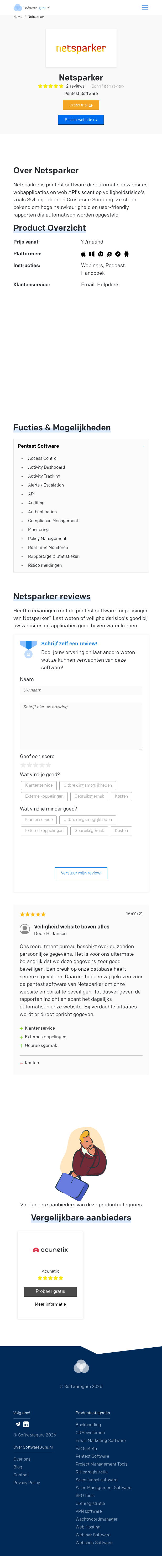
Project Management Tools (101, 1464)
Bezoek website (81, 120)
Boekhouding (88, 1425)
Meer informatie (50, 1305)
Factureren (86, 1449)
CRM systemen (90, 1433)
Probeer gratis (50, 1291)
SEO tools (85, 1496)
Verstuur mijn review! (81, 873)
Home (17, 17)
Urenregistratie (90, 1504)
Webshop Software (94, 1543)
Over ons (21, 1459)
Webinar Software (93, 1535)
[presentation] (81, 851)
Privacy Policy (26, 1483)
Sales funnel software (96, 1480)
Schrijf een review (107, 86)
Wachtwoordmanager (97, 1519)
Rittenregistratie (92, 1472)
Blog (17, 1467)
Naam (27, 679)
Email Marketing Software (101, 1441)
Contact (21, 1475)
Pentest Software (92, 1457)
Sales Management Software (104, 1488)
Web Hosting (88, 1527)
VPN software (89, 1512)
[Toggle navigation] (145, 7)
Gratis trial (81, 105)
